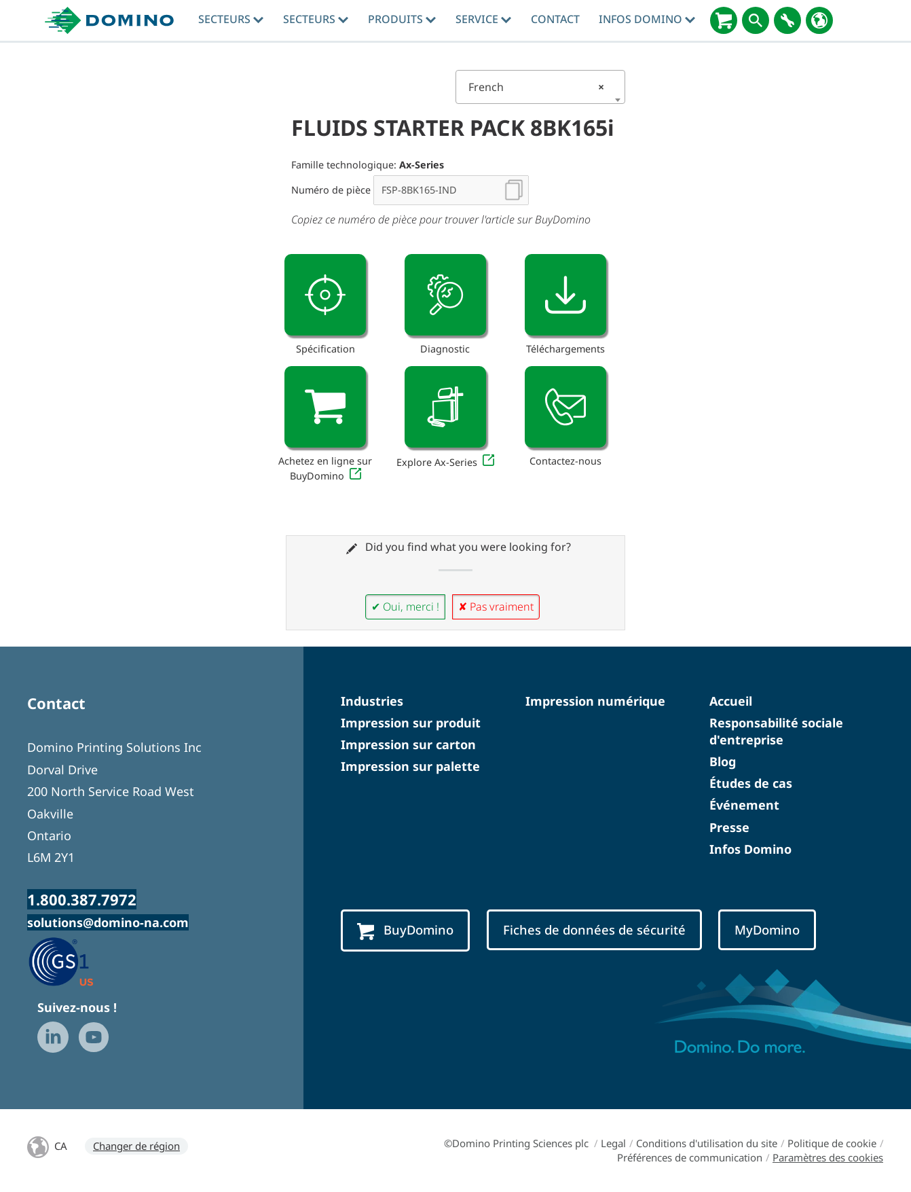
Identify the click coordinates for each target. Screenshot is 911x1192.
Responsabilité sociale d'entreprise (776, 731)
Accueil (730, 701)
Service (483, 19)
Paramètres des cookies (828, 1157)
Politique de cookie (831, 1143)
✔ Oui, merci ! (405, 606)
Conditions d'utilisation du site (706, 1143)
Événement (744, 805)
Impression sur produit (411, 723)
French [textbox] (536, 86)
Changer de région (136, 1146)
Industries (372, 701)
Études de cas (750, 783)
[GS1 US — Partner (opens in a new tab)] (75, 961)
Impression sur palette (410, 766)
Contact (555, 19)
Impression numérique (595, 701)
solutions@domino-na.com (108, 922)
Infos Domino (647, 19)
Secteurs (230, 19)
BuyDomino (405, 930)
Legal (613, 1143)
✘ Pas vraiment (496, 606)
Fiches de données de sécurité (594, 929)
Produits (402, 19)
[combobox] (540, 87)
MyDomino (767, 929)
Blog (722, 761)
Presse (729, 827)
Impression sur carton (408, 744)
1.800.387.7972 (81, 899)
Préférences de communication (689, 1157)
